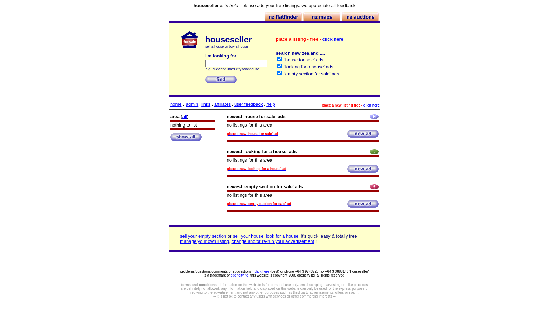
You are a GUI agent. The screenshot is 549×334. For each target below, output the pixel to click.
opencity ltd (240, 275)
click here (332, 39)
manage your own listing (204, 241)
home (176, 104)
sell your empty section (203, 236)
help (270, 104)
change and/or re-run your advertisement (272, 241)
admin (192, 104)
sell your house (248, 236)
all (184, 116)
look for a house (282, 236)
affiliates (222, 104)
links (205, 104)
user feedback (248, 104)
